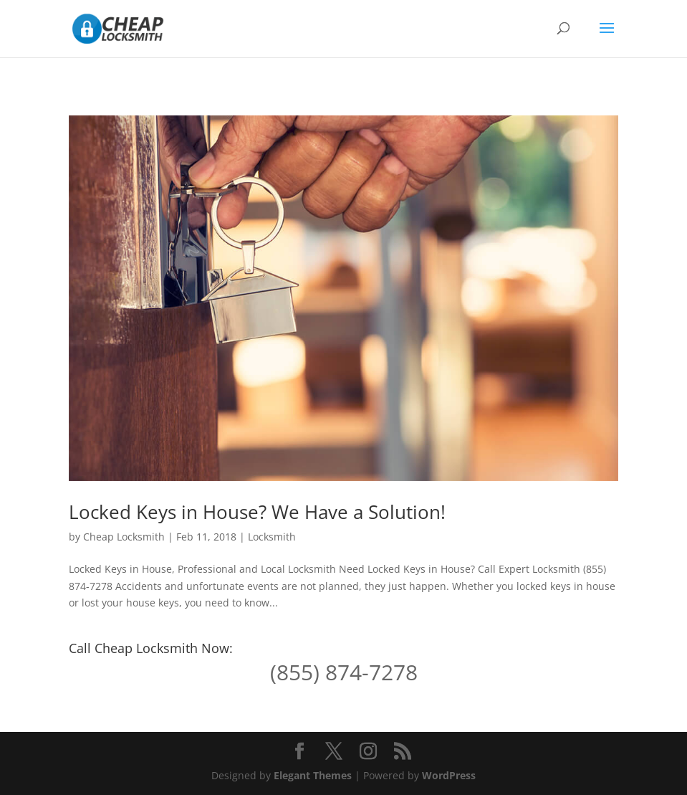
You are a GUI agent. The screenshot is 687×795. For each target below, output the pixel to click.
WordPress (449, 775)
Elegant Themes (313, 775)
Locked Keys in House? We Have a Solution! (257, 512)
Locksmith (272, 536)
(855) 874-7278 (344, 672)
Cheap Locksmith (124, 536)
